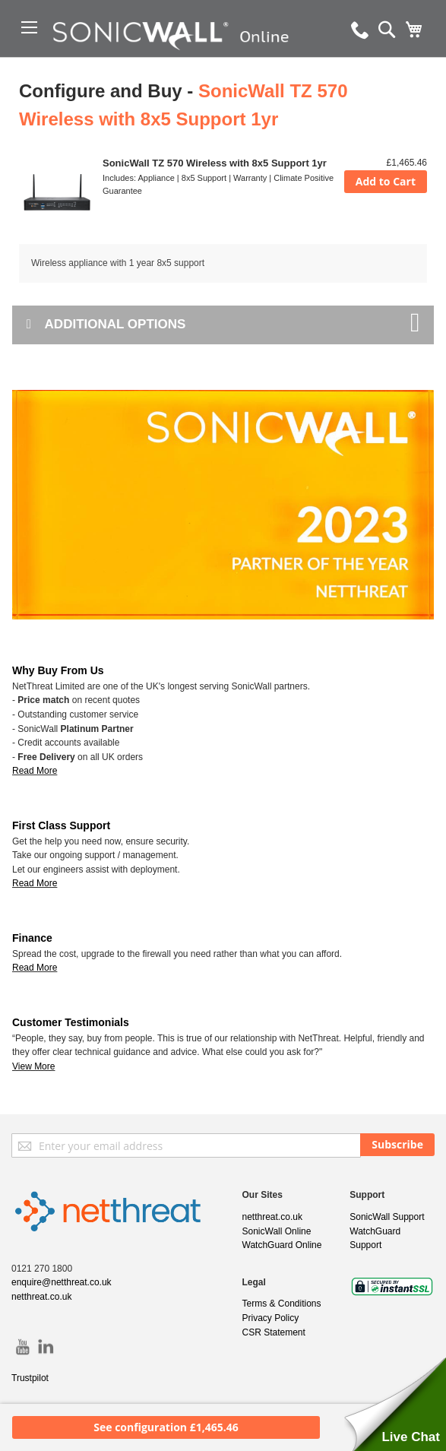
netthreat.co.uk (41, 1296)
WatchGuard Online (282, 1245)
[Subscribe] (397, 1144)
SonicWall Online (277, 1231)
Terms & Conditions (281, 1303)
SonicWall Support (387, 1217)
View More (33, 1066)
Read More (34, 883)
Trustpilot (30, 1378)
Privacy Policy (270, 1318)
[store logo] (177, 57)
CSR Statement (273, 1332)
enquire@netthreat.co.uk (61, 1282)
